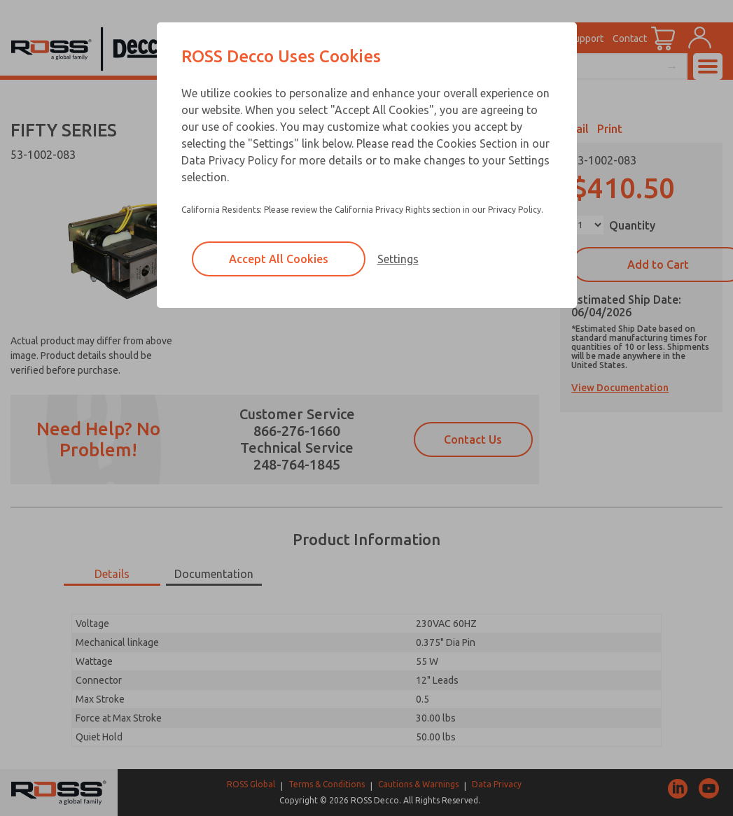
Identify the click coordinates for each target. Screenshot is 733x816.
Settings (398, 259)
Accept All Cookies (278, 259)
